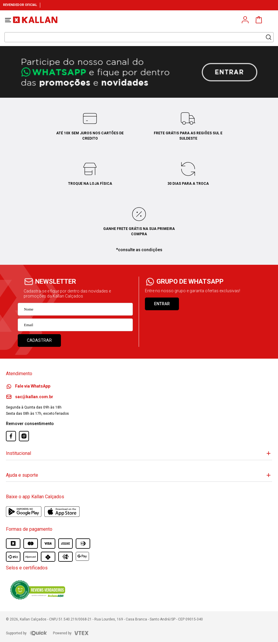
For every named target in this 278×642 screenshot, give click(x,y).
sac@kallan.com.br (29, 396)
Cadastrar (39, 340)
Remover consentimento (30, 423)
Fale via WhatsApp (28, 386)
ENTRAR (162, 303)
